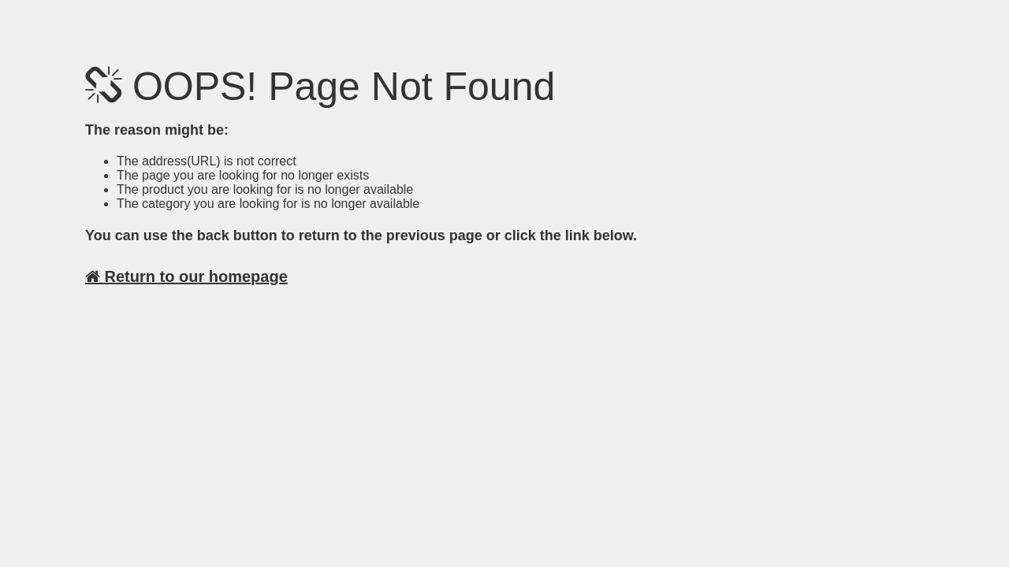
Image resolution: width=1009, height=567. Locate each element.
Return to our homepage (186, 276)
